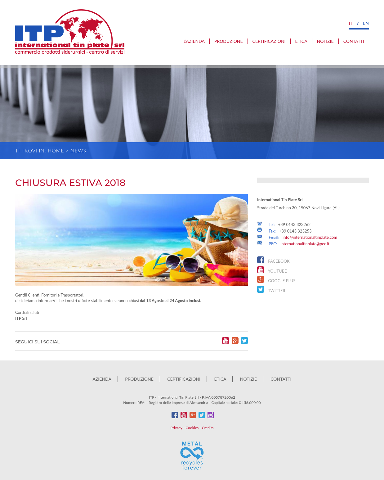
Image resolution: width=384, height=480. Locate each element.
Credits (208, 427)
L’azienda (194, 41)
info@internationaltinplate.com (310, 237)
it (350, 23)
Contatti (353, 41)
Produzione (228, 41)
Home (56, 150)
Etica (301, 41)
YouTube (272, 270)
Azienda (101, 379)
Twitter (271, 289)
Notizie (325, 41)
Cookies (192, 427)
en (366, 23)
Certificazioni (269, 41)
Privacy (176, 427)
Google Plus (276, 279)
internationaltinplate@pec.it (304, 243)
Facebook (273, 260)
